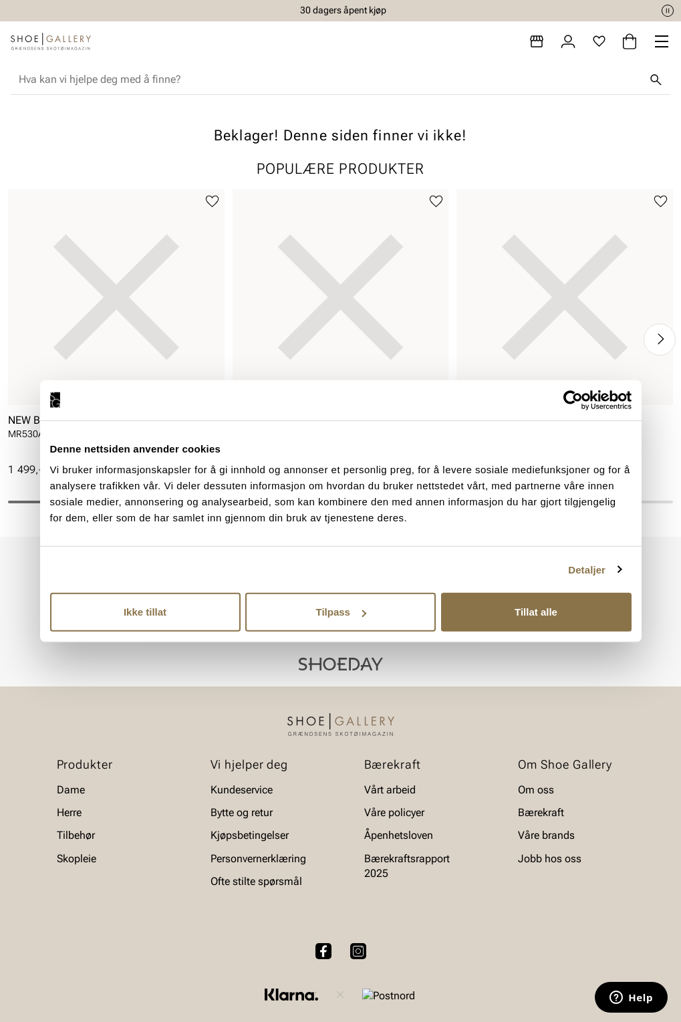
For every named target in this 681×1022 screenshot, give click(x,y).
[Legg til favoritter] (212, 201)
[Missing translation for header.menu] (661, 41)
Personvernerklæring (258, 858)
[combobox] (330, 79)
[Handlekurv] (629, 41)
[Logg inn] (568, 41)
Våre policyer (394, 812)
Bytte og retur (242, 812)
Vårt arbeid (390, 789)
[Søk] (655, 79)
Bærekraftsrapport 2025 (407, 866)
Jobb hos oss (549, 858)
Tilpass (341, 612)
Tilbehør (76, 835)
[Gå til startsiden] (51, 41)
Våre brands (546, 835)
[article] (116, 326)
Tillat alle (536, 612)
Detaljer (586, 569)
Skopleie (76, 858)
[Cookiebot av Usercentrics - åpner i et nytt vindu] (573, 400)
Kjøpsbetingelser (250, 835)
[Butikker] (536, 41)
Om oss (536, 789)
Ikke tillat (145, 612)
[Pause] (667, 10)
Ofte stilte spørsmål (256, 882)
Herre (69, 812)
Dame (71, 789)
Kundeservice (242, 789)
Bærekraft (541, 812)
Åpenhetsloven (398, 835)
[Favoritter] (599, 41)
